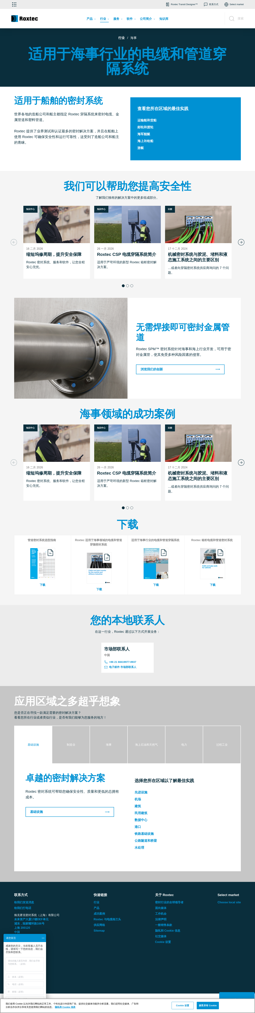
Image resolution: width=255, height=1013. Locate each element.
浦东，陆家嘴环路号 (29, 924)
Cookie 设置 (163, 942)
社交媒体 (160, 937)
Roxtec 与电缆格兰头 (107, 920)
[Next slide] (241, 242)
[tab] (33, 745)
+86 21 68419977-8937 (121, 662)
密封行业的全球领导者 (169, 903)
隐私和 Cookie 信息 (167, 931)
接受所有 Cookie (208, 1005)
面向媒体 (160, 908)
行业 (121, 38)
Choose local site (229, 903)
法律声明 (160, 920)
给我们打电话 (22, 908)
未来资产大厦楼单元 (31, 920)
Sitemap (99, 931)
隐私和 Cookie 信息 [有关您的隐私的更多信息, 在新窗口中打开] (65, 1007)
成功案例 (99, 914)
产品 (96, 908)
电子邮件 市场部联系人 (121, 668)
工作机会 (160, 914)
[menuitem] (91, 19)
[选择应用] (14, 4)
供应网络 (99, 925)
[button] (181, 4)
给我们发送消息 (24, 903)
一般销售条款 (163, 925)
